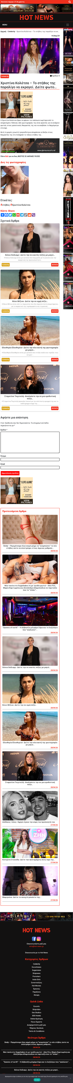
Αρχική (3, 31)
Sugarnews (36, 970)
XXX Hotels (36, 1016)
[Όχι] (70, 1078)
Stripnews (36, 973)
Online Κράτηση (36, 1019)
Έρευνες (36, 989)
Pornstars (36, 976)
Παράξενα (36, 992)
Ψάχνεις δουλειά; (36, 1028)
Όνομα (3, 456)
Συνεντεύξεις (36, 983)
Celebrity (11, 31)
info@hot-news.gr (36, 946)
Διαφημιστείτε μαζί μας (36, 1025)
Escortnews (36, 967)
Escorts (36, 1006)
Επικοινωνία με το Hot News (36, 953)
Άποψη (36, 995)
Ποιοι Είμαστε (36, 1022)
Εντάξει (37, 1080)
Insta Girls (36, 979)
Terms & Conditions (36, 1031)
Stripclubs (36, 1009)
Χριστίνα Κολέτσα (20, 205)
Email (3, 464)
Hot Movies (36, 986)
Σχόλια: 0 (55, 76)
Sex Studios (36, 1013)
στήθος (5, 205)
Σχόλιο (4, 430)
